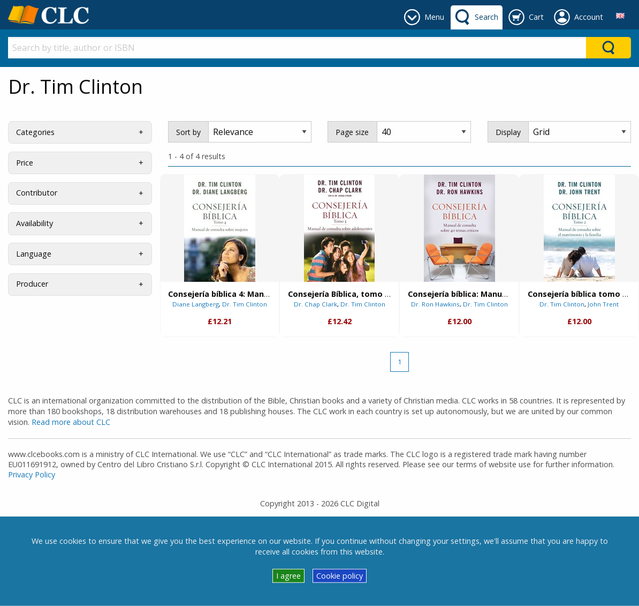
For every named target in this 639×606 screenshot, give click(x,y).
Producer (32, 284)
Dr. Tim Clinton (244, 304)
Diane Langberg (195, 304)
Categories (35, 132)
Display (508, 132)
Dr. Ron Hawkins (435, 304)
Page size (352, 132)
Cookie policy (339, 576)
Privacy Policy (31, 474)
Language (33, 254)
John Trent (603, 304)
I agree (288, 576)
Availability (34, 223)
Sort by (188, 132)
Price (24, 163)
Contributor (36, 193)
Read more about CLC (71, 422)
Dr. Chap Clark (315, 304)
